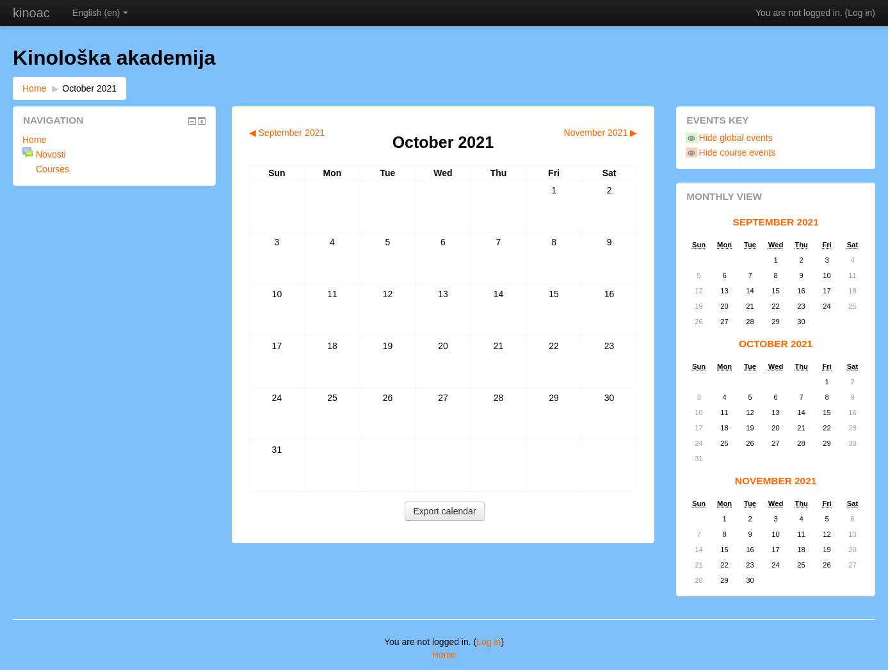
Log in (860, 13)
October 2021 (89, 88)
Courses (52, 169)
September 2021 (775, 222)
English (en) (100, 13)
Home (34, 88)
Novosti (51, 154)
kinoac (31, 13)
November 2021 (775, 480)
